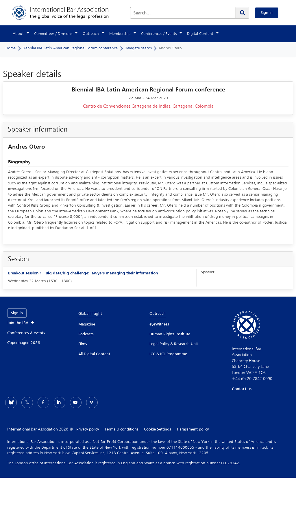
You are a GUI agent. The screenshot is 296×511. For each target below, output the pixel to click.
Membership (120, 34)
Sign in (267, 13)
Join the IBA (21, 323)
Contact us (241, 389)
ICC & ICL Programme (168, 354)
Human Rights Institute (169, 334)
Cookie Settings (157, 429)
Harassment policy (193, 429)
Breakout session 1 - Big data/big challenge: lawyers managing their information (83, 273)
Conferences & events (26, 333)
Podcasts (86, 334)
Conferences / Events (159, 34)
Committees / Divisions (53, 34)
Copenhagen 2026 (23, 343)
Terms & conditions (121, 429)
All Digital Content (94, 354)
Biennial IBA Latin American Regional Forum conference (70, 48)
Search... (142, 13)
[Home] (66, 13)
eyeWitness (159, 324)
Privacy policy (87, 429)
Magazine (86, 324)
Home (10, 48)
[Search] (242, 12)
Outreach (91, 34)
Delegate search (138, 48)
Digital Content (200, 34)
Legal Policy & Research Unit (173, 344)
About (18, 34)
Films (82, 344)
